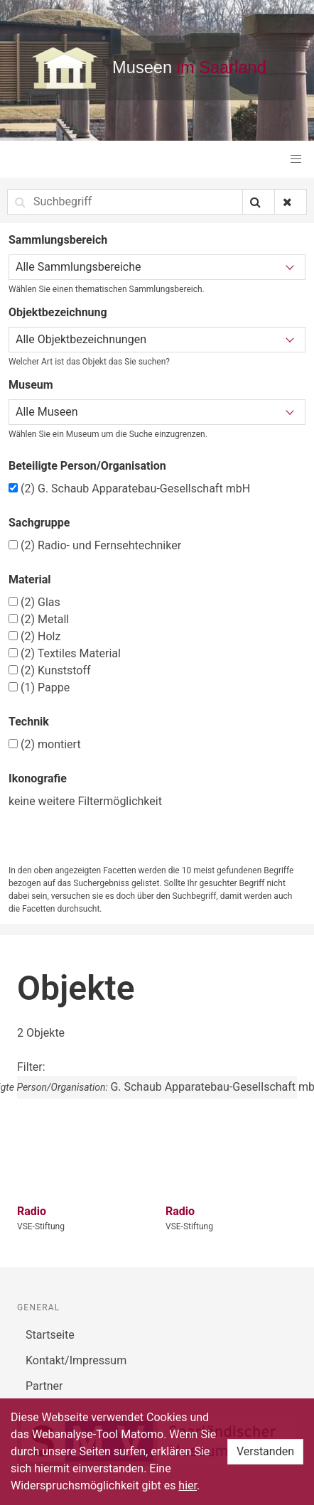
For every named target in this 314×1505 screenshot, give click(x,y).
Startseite (50, 1335)
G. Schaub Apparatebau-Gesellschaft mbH (129, 488)
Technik (29, 721)
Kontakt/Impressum (76, 1360)
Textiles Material (65, 653)
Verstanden (265, 1451)
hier (187, 1485)
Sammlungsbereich (58, 240)
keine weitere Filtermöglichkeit (85, 801)
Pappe (39, 687)
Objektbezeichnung (58, 312)
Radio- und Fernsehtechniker (95, 545)
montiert (45, 744)
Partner (44, 1386)
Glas (34, 602)
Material (30, 579)
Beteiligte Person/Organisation (87, 466)
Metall (39, 619)
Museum (31, 385)
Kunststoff (50, 670)
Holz (34, 636)
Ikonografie (38, 778)
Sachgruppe (39, 522)
